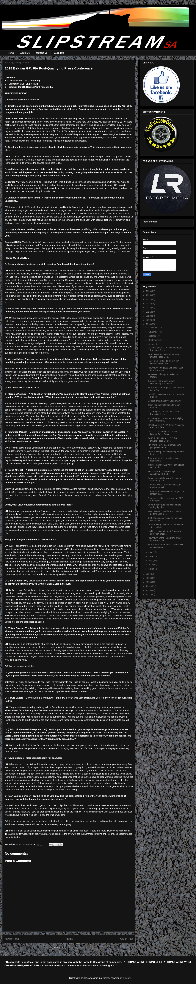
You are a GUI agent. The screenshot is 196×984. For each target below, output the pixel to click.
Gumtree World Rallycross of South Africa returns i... (164, 485)
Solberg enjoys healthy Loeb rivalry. (164, 401)
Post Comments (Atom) (76, 947)
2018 (148, 324)
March (151, 569)
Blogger (127, 978)
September (153, 340)
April (150, 564)
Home (11, 53)
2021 (148, 312)
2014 (148, 586)
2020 (148, 316)
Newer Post (12, 938)
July (150, 552)
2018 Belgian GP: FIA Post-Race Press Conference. (163, 412)
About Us (25, 53)
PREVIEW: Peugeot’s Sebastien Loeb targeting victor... (165, 369)
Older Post (126, 938)
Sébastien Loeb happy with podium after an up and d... (164, 479)
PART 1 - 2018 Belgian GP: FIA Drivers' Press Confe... (162, 439)
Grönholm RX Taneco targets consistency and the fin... (161, 382)
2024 (148, 299)
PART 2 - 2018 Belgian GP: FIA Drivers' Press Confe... (162, 432)
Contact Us (41, 53)
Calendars (59, 53)
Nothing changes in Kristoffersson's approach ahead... (164, 532)
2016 (148, 578)
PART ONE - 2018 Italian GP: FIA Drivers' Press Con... (163, 362)
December (153, 327)
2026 (148, 291)
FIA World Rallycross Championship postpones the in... (165, 446)
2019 (148, 320)
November (153, 332)
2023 (148, 303)
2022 (148, 307)
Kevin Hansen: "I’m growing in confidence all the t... (162, 472)
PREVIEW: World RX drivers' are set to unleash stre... (165, 539)
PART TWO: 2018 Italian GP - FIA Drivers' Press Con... (164, 355)
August (151, 344)
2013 (148, 590)
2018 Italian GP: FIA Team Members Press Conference (165, 348)
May (150, 560)
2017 (148, 574)
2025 (148, 295)
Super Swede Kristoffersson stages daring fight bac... (164, 506)
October (152, 336)
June (151, 556)
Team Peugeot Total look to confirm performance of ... (164, 512)
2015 (148, 582)
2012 (148, 594)
